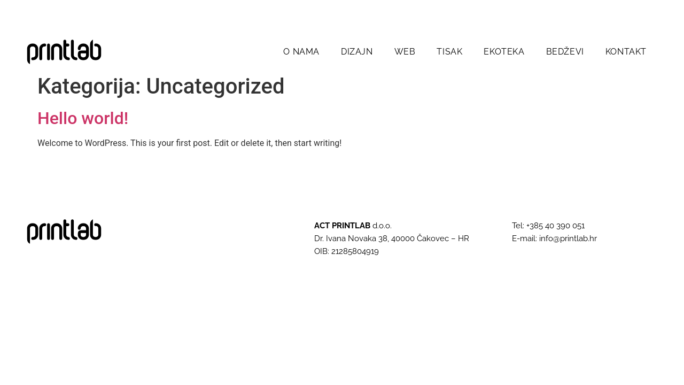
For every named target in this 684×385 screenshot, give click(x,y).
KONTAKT (626, 52)
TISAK (449, 52)
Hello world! (82, 118)
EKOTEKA (504, 52)
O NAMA (301, 52)
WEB (405, 52)
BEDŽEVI (565, 52)
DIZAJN (357, 52)
